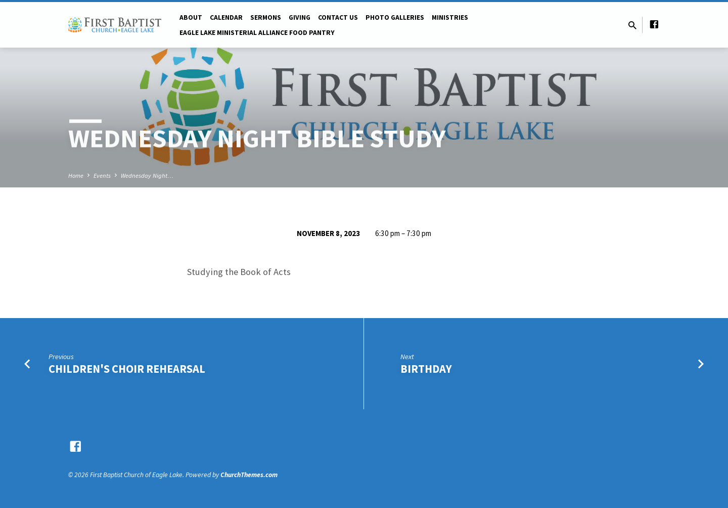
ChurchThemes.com (249, 475)
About (190, 17)
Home (75, 175)
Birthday (426, 369)
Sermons (265, 17)
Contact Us (338, 17)
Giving (299, 17)
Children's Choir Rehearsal (127, 369)
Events (102, 175)
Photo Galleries (395, 17)
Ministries (450, 17)
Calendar (226, 17)
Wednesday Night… (147, 175)
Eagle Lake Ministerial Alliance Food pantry (257, 32)
